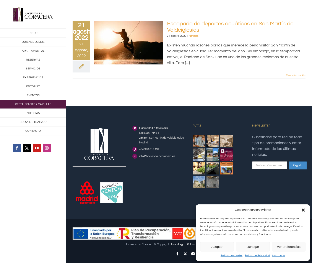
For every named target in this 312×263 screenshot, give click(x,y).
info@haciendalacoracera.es (157, 156)
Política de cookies (231, 255)
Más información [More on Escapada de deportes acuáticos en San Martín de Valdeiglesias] (296, 75)
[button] (303, 210)
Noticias (193, 36)
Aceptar (217, 246)
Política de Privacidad (257, 255)
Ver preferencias (289, 246)
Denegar (253, 246)
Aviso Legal (278, 255)
